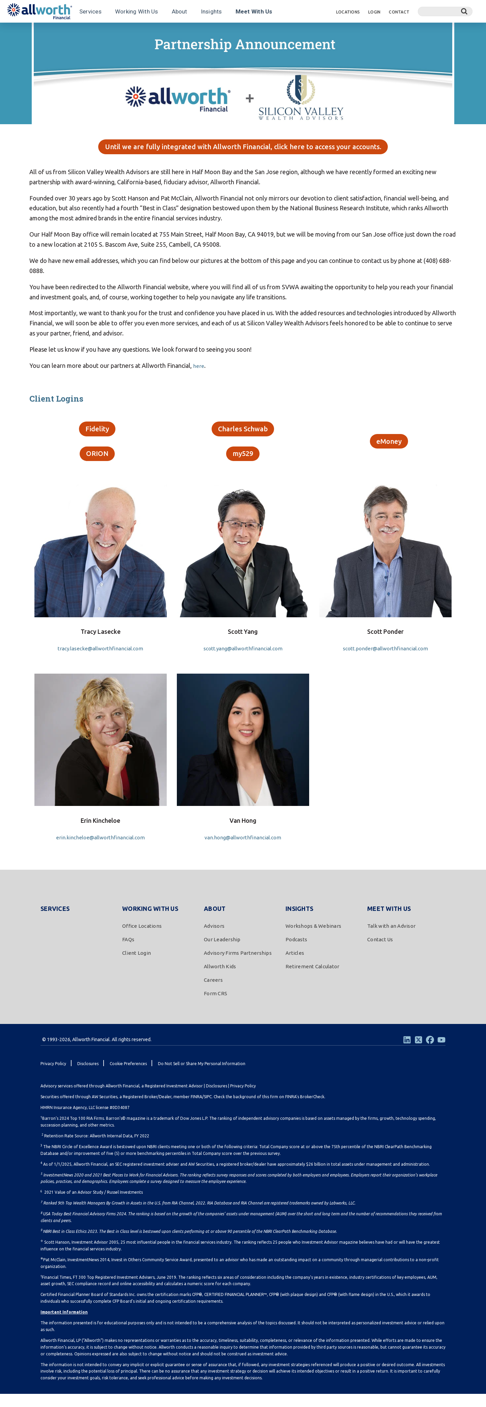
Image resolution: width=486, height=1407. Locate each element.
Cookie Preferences (128, 1076)
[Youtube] (441, 1053)
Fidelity (97, 436)
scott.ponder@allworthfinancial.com (385, 661)
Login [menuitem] (374, 12)
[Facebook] (430, 1053)
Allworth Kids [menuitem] (220, 979)
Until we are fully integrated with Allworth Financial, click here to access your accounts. (243, 151)
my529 (243, 465)
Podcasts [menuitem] (296, 952)
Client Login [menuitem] (136, 966)
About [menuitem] (214, 921)
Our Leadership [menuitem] (222, 952)
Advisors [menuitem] (214, 939)
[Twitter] (418, 1053)
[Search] (445, 11)
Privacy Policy (243, 1099)
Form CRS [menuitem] (215, 1006)
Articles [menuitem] (295, 966)
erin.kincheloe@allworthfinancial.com (101, 850)
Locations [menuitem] (348, 12)
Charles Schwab (243, 436)
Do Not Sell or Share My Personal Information (201, 1076)
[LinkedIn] (407, 1053)
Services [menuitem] (55, 921)
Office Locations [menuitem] (142, 939)
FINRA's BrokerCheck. (305, 1110)
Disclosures (216, 1099)
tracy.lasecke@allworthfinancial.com (100, 661)
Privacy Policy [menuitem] (53, 1076)
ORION (97, 465)
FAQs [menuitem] (128, 952)
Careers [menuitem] (213, 993)
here (199, 371)
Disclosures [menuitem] (88, 1076)
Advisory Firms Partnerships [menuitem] (238, 966)
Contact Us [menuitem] (380, 952)
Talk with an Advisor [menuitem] (391, 939)
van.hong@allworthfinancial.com (242, 850)
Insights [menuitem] (299, 921)
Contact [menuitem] (399, 12)
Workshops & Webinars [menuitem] (313, 939)
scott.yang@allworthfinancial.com (243, 661)
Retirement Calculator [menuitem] (312, 979)
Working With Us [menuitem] (150, 921)
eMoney (389, 451)
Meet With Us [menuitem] (389, 921)
